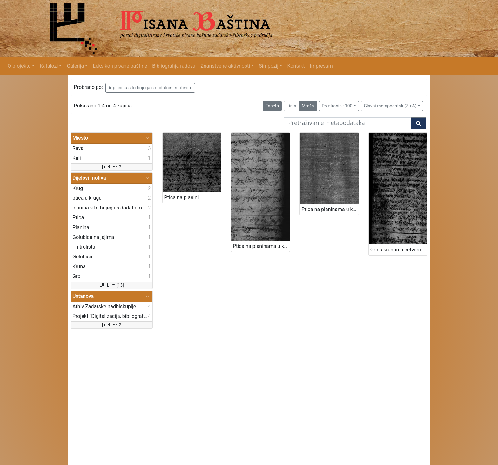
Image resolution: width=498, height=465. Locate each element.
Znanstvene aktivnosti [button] (225, 66)
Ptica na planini (181, 198)
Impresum (321, 66)
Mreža (308, 105)
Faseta (272, 105)
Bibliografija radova (173, 66)
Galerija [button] (75, 66)
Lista (291, 105)
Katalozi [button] (49, 66)
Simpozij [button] (268, 66)
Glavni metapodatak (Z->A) (390, 105)
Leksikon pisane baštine (120, 66)
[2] (112, 166)
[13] (111, 285)
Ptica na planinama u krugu (261, 246)
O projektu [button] (19, 66)
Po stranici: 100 (337, 105)
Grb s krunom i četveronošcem (398, 250)
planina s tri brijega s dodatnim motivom (150, 87)
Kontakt (296, 66)
